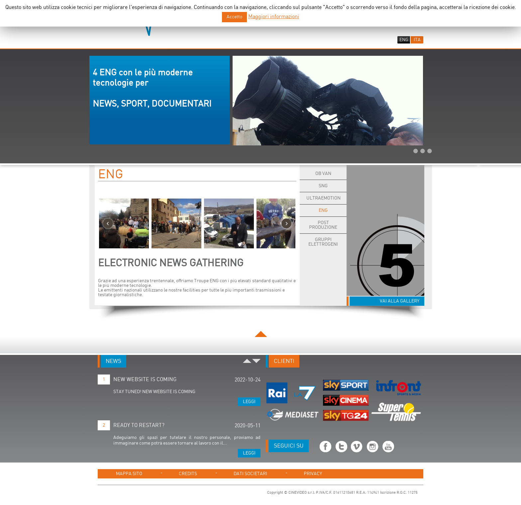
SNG (323, 186)
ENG (110, 174)
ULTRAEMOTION (323, 198)
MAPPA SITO (129, 473)
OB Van (323, 173)
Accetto (234, 17)
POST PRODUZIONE (323, 225)
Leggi (249, 401)
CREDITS (188, 473)
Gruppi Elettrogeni (323, 242)
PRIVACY (313, 473)
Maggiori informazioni (273, 17)
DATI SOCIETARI (250, 473)
